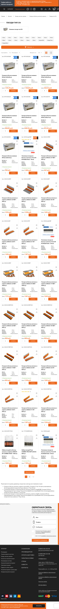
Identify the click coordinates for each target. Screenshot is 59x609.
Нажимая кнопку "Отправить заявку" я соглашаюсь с (43, 531)
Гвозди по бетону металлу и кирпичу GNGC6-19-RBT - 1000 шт (29, 283)
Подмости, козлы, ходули (7, 567)
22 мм (21, 37)
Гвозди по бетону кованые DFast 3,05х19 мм (29, 116)
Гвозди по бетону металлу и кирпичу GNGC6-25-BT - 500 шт (29, 367)
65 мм (34, 40)
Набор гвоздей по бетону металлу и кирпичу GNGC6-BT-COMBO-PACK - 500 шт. (9, 451)
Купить (13, 90)
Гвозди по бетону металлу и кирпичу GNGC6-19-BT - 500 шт (10, 409)
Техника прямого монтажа (7, 554)
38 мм (3, 40)
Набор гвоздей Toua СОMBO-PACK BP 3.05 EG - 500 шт (29, 451)
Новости (24, 564)
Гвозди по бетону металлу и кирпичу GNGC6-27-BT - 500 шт (29, 241)
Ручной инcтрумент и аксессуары (9, 569)
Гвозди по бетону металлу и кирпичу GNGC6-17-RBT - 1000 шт (49, 283)
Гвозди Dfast (5, 43)
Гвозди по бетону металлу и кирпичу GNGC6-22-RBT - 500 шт (29, 325)
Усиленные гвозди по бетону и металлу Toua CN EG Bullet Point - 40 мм (48, 241)
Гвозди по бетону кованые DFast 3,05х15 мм (9, 156)
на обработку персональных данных (48, 535)
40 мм (10, 40)
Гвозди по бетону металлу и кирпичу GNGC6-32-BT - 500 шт (10, 241)
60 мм (28, 40)
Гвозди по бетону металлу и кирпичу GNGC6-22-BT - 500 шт (49, 367)
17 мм (9, 37)
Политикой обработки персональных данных (42, 532)
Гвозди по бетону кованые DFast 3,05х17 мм (48, 116)
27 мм (33, 37)
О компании (25, 548)
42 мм (16, 40)
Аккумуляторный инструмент (8, 563)
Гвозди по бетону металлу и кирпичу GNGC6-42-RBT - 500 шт (29, 199)
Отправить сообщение (40, 540)
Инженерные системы (6, 560)
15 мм (3, 37)
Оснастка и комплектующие (7, 558)
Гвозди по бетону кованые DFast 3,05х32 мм (29, 76)
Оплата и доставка (27, 555)
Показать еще (29, 472)
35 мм (51, 37)
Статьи (23, 561)
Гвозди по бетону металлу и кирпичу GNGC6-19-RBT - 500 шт (49, 325)
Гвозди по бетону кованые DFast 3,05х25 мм (48, 76)
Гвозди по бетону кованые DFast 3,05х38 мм (9, 76)
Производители (26, 551)
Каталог (4, 548)
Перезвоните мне (20, 9)
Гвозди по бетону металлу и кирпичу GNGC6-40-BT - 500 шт (49, 199)
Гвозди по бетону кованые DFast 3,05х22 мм (9, 116)
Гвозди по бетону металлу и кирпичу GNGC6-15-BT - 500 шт (49, 409)
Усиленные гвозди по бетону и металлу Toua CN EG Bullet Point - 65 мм (48, 451)
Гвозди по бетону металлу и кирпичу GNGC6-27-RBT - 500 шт (49, 157)
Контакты (24, 567)
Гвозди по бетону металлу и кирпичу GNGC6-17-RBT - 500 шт (10, 367)
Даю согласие (45, 535)
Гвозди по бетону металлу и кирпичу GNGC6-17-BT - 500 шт (29, 409)
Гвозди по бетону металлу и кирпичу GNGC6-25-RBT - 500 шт (10, 325)
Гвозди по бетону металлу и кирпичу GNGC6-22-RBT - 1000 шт (10, 283)
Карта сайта (4, 598)
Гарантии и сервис (27, 558)
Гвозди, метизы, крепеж (6, 556)
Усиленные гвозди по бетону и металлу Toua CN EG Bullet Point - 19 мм (29, 157)
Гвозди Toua (49, 40)
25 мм (27, 37)
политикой (17, 607)
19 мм (15, 37)
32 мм (45, 37)
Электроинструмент (6, 565)
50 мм (22, 40)
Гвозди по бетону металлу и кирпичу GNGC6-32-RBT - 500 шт (10, 199)
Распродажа (4, 552)
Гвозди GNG (41, 40)
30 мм (39, 37)
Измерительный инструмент (8, 571)
